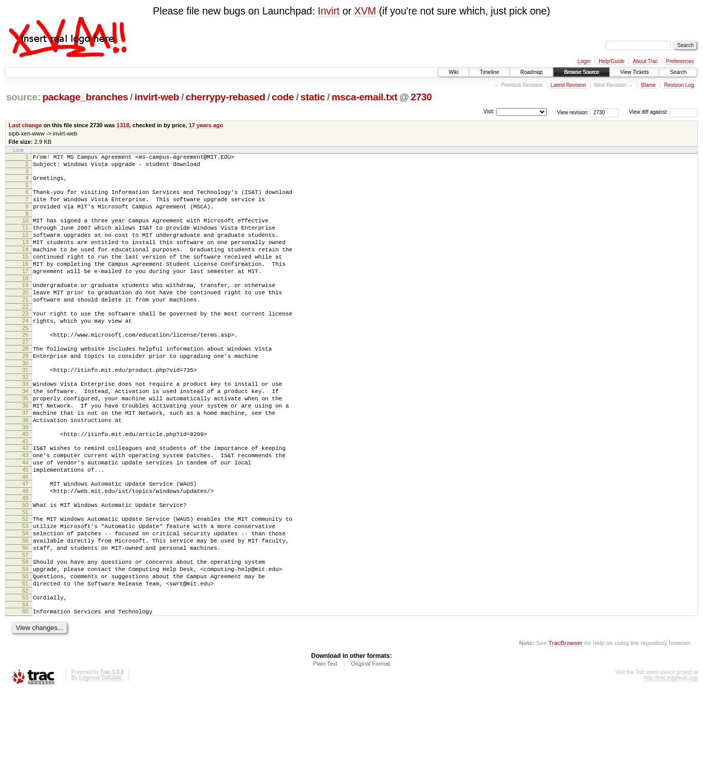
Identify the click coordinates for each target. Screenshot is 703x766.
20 (25, 315)
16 (25, 282)
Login (584, 61)
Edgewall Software (100, 752)
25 (25, 357)
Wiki (453, 72)
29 (25, 388)
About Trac (645, 61)
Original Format (370, 738)
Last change (25, 125)
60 (25, 644)
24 (25, 349)
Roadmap (531, 72)
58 (25, 627)
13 (25, 256)
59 (25, 636)
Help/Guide (611, 61)
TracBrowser (565, 717)
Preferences (680, 61)
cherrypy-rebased (225, 97)
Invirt (328, 11)
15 (25, 274)
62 (25, 662)
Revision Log (679, 85)
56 (25, 611)
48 (25, 545)
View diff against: (663, 112)
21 (25, 324)
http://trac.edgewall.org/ (671, 752)
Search (678, 72)
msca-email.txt (364, 97)
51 (25, 569)
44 (25, 512)
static (313, 97)
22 (25, 333)
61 (25, 653)
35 (25, 437)
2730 (421, 97)
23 (25, 340)
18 (25, 300)
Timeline (489, 72)
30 (25, 397)
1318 (122, 125)
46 (25, 530)
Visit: (489, 111)
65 (25, 684)
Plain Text (325, 738)
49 (25, 554)
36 (25, 446)
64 (25, 677)
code (283, 97)
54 (25, 594)
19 (25, 307)
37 (25, 455)
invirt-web (156, 97)
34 (25, 428)
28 (25, 380)
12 (25, 247)
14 (25, 265)
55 (25, 602)
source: (23, 97)
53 (25, 585)
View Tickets (634, 72)
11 (25, 238)
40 (25, 479)
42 (25, 494)
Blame (648, 85)
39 (25, 472)
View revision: (573, 112)
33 (25, 419)
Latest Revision (568, 85)
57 (25, 620)
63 (25, 669)
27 (25, 373)
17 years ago (206, 125)
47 (25, 536)
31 (25, 404)
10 (25, 230)
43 (25, 503)
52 (25, 576)
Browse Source (581, 72)
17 (25, 291)
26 (25, 364)
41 (25, 488)
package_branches (85, 97)
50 (25, 561)
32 (25, 413)
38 (25, 463)
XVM (365, 11)
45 (25, 521)
